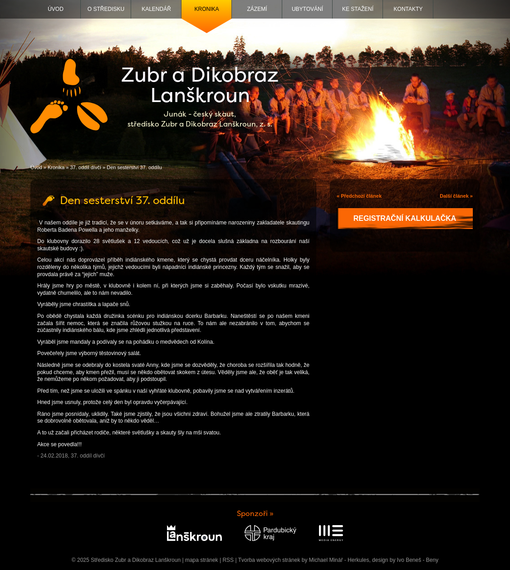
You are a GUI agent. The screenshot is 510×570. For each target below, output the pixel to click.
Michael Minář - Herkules (339, 560)
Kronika (206, 9)
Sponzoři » (255, 513)
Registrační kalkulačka (404, 218)
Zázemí (257, 9)
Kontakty (408, 9)
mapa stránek (201, 560)
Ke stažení (357, 9)
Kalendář (156, 9)
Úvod (56, 9)
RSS (228, 560)
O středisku (106, 9)
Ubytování (307, 9)
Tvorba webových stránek (269, 560)
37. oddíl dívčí (85, 167)
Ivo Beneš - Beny (417, 560)
